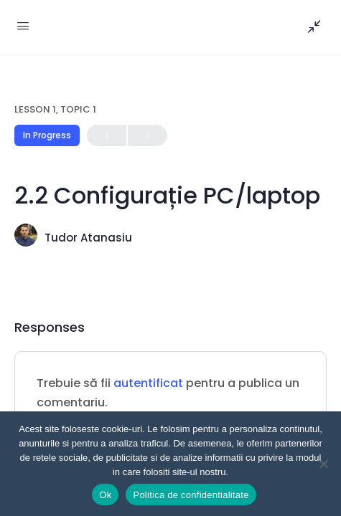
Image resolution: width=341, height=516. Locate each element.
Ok (105, 494)
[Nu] (323, 464)
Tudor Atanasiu (88, 237)
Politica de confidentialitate (190, 494)
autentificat (148, 383)
